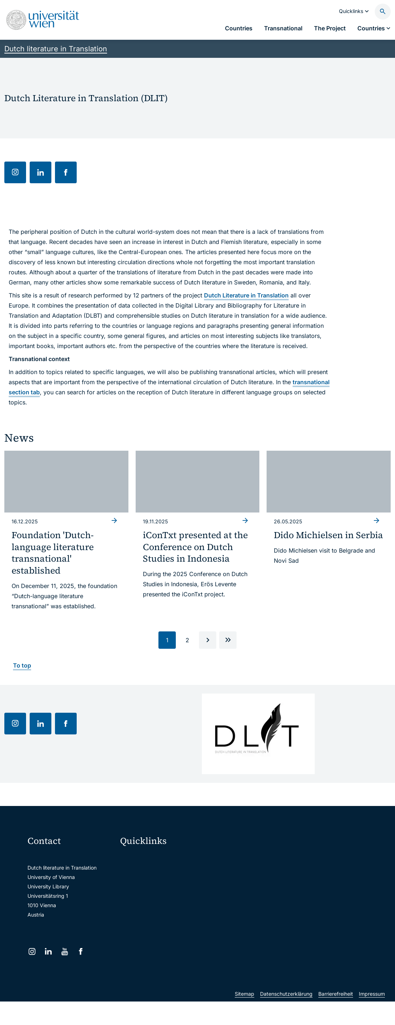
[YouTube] (64, 951)
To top (22, 665)
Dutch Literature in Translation (246, 295)
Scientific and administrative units (163, 949)
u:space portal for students (157, 888)
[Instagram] (32, 951)
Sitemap (244, 1017)
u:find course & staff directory (160, 904)
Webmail (135, 873)
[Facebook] (80, 951)
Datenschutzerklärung (286, 1017)
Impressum (372, 1017)
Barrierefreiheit (335, 1017)
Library (133, 934)
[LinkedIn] (48, 951)
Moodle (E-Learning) (149, 858)
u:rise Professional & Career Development (163, 964)
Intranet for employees (152, 919)
